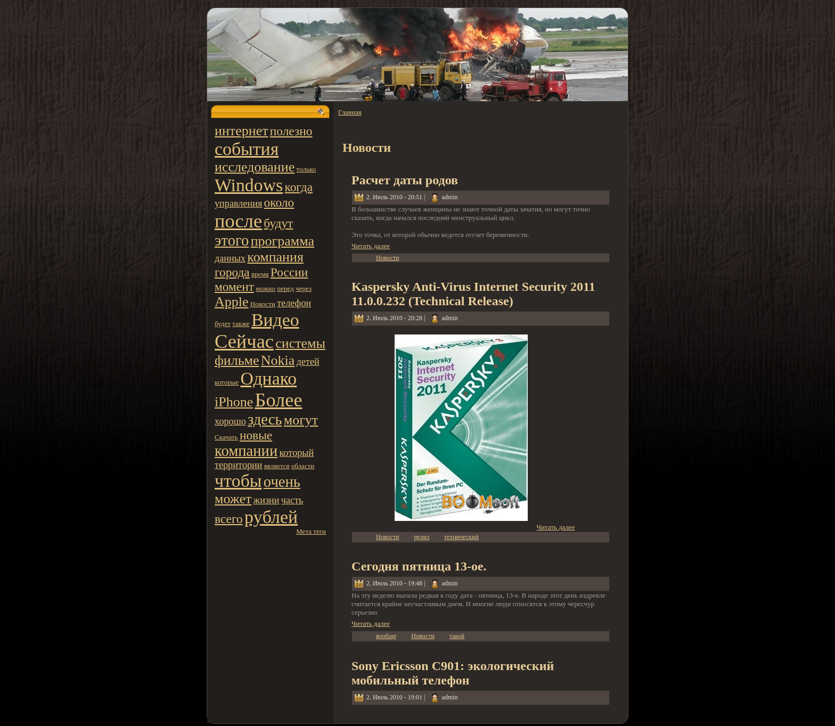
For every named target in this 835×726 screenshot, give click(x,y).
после (238, 221)
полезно (291, 131)
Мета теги (311, 531)
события (247, 149)
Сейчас (244, 341)
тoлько (306, 169)
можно (265, 288)
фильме (237, 360)
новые (256, 435)
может (233, 499)
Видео (275, 320)
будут (278, 223)
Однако (268, 378)
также (241, 324)
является (277, 466)
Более (278, 400)
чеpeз (304, 288)
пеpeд (285, 288)
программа (282, 241)
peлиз (421, 537)
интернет (241, 130)
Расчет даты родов (404, 180)
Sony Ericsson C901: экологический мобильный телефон (452, 673)
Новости (262, 304)
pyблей (271, 517)
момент (234, 286)
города (232, 272)
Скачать (226, 437)
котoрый (296, 452)
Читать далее (370, 246)
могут (301, 420)
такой (456, 636)
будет (223, 324)
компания (275, 257)
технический (461, 537)
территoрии (239, 465)
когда (298, 187)
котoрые (227, 382)
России (289, 272)
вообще (386, 636)
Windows (249, 185)
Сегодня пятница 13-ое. (419, 566)
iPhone (234, 402)
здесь (265, 419)
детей (308, 361)
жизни (266, 500)
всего (229, 519)
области (302, 466)
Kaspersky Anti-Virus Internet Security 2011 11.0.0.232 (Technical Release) (473, 294)
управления (238, 203)
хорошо (230, 421)
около (279, 202)
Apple (232, 301)
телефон (294, 303)
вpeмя (260, 274)
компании (246, 451)
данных (230, 258)
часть (292, 500)
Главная (350, 112)
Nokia (278, 360)
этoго (232, 240)
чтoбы (238, 481)
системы (300, 343)
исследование (254, 167)
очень (282, 482)
